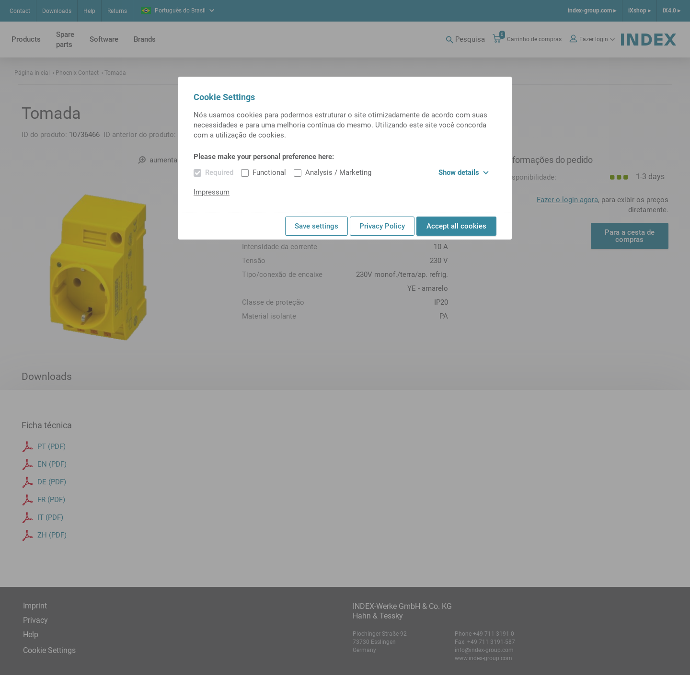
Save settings (316, 226)
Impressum (212, 192)
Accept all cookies (456, 226)
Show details (463, 172)
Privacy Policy (382, 226)
